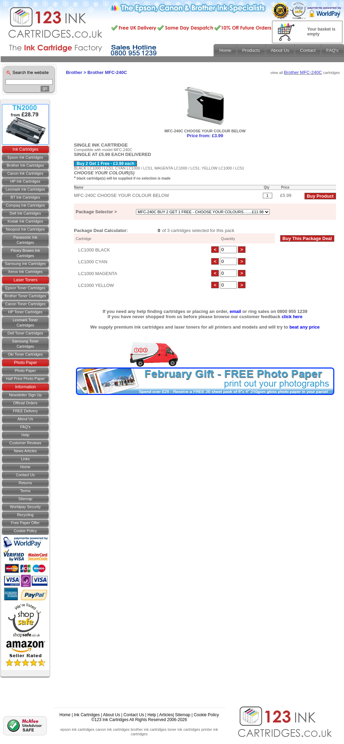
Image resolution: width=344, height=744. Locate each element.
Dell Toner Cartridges (25, 333)
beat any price (304, 327)
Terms (25, 491)
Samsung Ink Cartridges (25, 264)
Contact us (25, 475)
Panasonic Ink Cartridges (25, 240)
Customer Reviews (25, 443)
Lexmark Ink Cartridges (25, 189)
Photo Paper (25, 362)
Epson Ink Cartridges (25, 157)
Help (25, 435)
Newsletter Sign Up (25, 395)
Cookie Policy (25, 531)
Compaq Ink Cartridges (25, 205)
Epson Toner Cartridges (25, 288)
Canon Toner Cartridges (25, 304)
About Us (25, 419)
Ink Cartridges (25, 149)
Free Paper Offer (25, 523)
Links (25, 459)
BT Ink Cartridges (25, 197)
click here (292, 316)
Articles (166, 714)
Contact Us (133, 714)
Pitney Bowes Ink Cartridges (25, 253)
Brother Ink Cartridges (25, 165)
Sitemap (25, 499)
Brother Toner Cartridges (25, 296)
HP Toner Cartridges (25, 312)
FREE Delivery (25, 411)
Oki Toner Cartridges (25, 354)
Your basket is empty (321, 31)
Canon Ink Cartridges (25, 173)
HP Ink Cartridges (25, 181)
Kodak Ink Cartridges (25, 221)
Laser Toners (25, 280)
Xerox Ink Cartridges (25, 272)
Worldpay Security (25, 507)
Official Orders (25, 403)
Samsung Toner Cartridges (25, 343)
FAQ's (25, 427)
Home (25, 467)
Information (25, 387)
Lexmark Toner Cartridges (25, 322)
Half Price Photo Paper (25, 379)
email (235, 311)
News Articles (25, 451)
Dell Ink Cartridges (25, 213)
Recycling (25, 515)
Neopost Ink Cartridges (25, 229)
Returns (25, 483)
